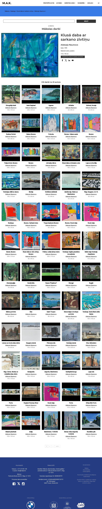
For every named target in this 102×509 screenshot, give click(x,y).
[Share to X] (65, 60)
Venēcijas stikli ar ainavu (11, 192)
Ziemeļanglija (11, 283)
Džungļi (71, 283)
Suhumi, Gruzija (91, 105)
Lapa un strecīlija (91, 163)
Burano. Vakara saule (71, 134)
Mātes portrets (11, 312)
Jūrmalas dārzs (51, 163)
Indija (31, 432)
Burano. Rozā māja (71, 223)
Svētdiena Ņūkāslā (51, 192)
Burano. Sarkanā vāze (31, 223)
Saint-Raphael (30, 105)
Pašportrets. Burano (10, 163)
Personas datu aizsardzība (19, 479)
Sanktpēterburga (71, 372)
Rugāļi (91, 283)
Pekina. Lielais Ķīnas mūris (51, 252)
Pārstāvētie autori (48, 3)
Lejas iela (91, 372)
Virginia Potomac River (31, 403)
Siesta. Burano (11, 252)
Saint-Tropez (51, 312)
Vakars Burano (31, 134)
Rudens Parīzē (11, 134)
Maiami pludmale (11, 432)
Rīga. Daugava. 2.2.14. (91, 192)
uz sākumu (51, 26)
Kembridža (30, 283)
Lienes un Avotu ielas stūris (11, 343)
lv (99, 3)
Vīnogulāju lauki (11, 105)
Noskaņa (11, 223)
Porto (11, 403)
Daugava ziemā (31, 343)
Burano (91, 134)
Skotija (31, 192)
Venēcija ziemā (71, 343)
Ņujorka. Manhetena (51, 372)
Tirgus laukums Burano (51, 223)
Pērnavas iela (51, 343)
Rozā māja (91, 223)
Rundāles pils (91, 432)
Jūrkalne (71, 105)
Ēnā (31, 312)
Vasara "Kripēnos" (51, 283)
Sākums (7, 11)
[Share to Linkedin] (69, 60)
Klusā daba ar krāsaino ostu (71, 163)
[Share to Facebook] (62, 60)
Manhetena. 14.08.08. (51, 432)
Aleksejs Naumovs (69, 45)
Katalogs (90, 3)
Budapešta (31, 372)
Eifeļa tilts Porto (91, 403)
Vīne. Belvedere (91, 343)
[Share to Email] (72, 60)
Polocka (51, 134)
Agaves (51, 105)
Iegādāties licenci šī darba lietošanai (72, 56)
